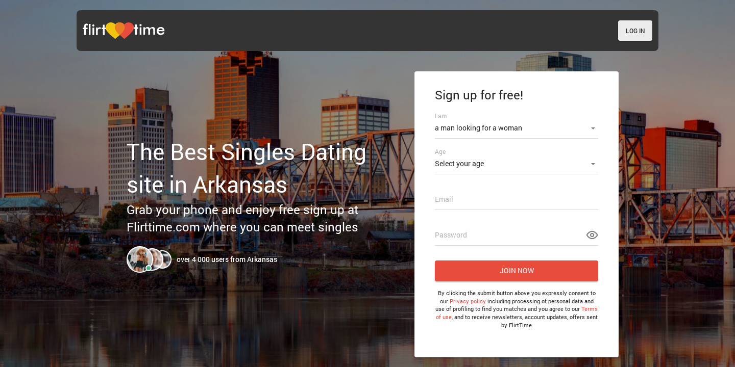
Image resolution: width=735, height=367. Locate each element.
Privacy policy (468, 301)
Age (440, 151)
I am (441, 116)
